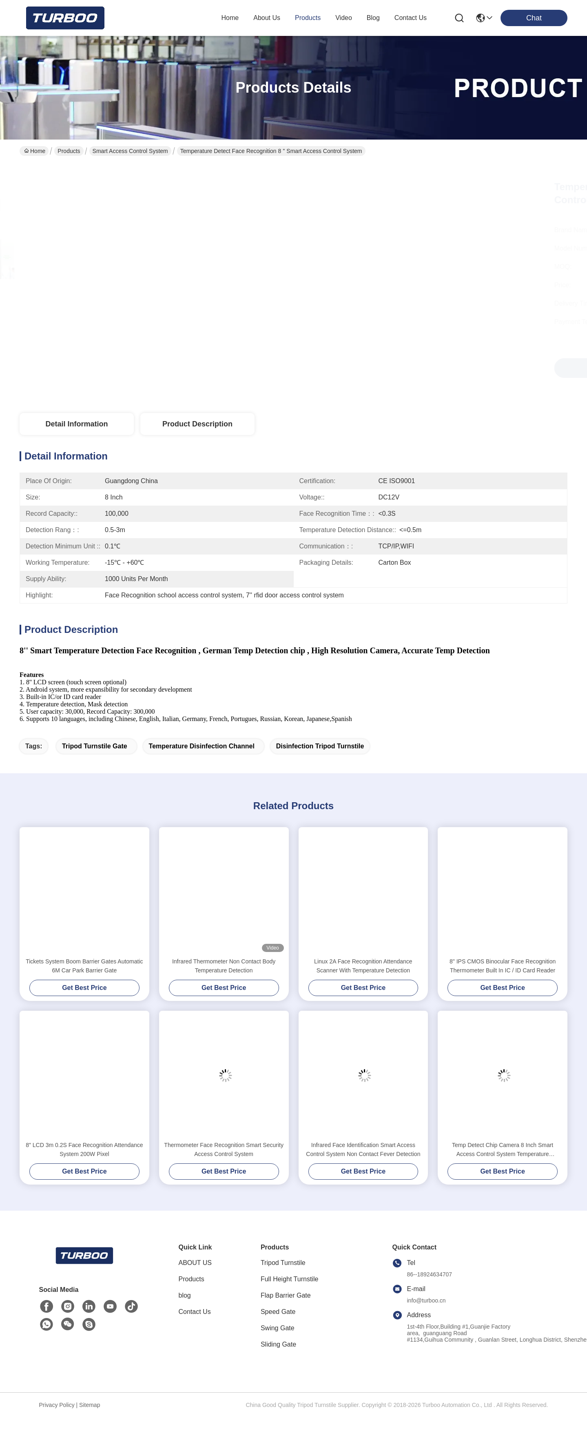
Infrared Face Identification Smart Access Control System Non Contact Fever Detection (363, 1164)
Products (69, 151)
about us (266, 17)
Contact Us (195, 1325)
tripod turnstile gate (94, 760)
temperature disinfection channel (202, 760)
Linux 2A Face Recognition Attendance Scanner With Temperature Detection (363, 980)
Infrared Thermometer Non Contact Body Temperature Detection (223, 980)
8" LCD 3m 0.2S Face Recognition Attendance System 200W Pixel (84, 1164)
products (308, 17)
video (343, 17)
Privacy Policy (57, 1419)
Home (230, 17)
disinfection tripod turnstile (320, 760)
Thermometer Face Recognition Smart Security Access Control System (224, 1164)
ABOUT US (195, 1277)
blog (373, 17)
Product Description (197, 424)
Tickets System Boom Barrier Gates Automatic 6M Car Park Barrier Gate (84, 980)
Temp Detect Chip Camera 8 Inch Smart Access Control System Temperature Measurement (502, 1164)
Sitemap (89, 1419)
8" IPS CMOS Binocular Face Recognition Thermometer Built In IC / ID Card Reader (503, 980)
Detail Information (76, 424)
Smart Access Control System (130, 151)
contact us (410, 17)
